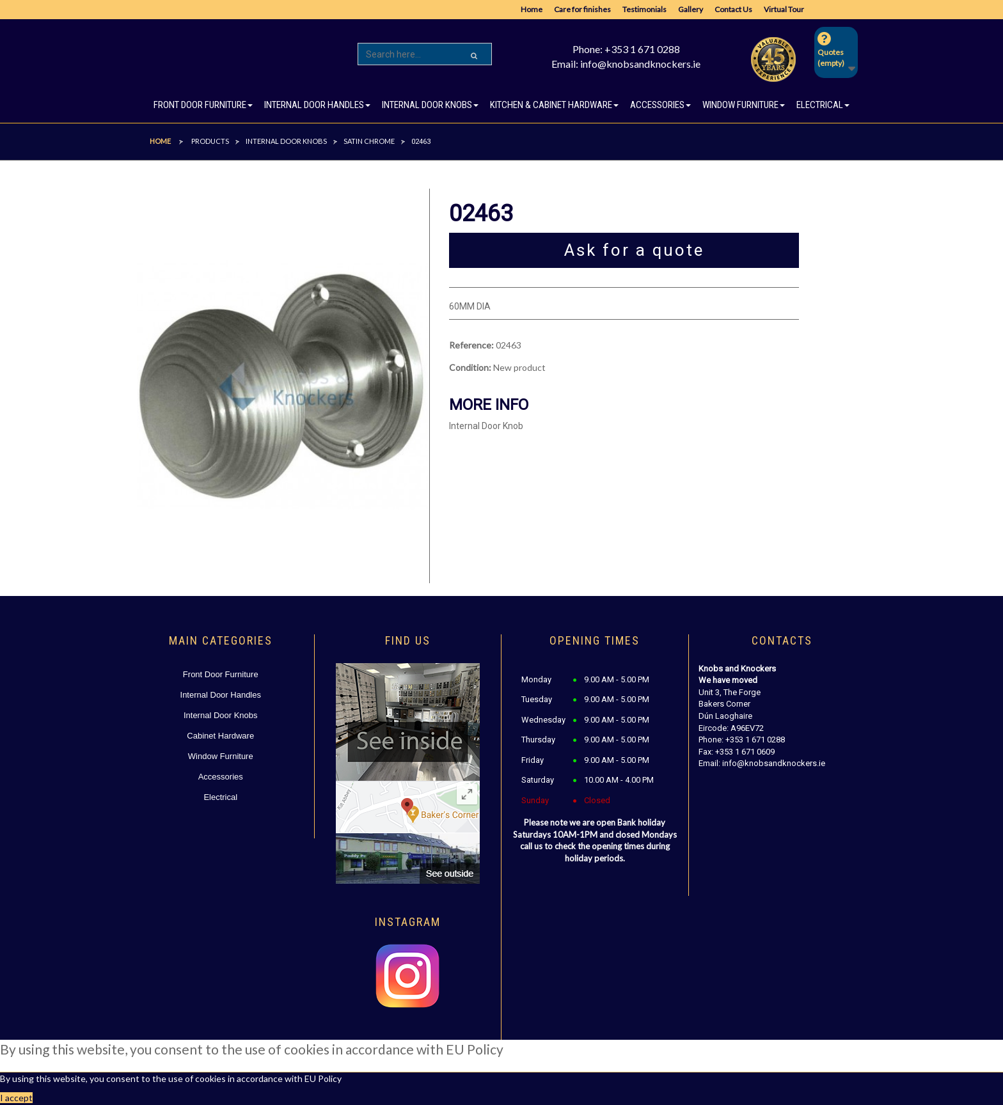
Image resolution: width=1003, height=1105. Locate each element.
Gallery (690, 9)
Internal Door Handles (220, 695)
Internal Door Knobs (221, 715)
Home (531, 9)
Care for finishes (582, 9)
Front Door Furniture (220, 674)
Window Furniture (220, 756)
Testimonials (644, 9)
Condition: (470, 367)
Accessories (220, 776)
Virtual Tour (784, 9)
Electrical (220, 797)
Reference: (471, 345)
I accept (16, 1097)
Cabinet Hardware (220, 736)
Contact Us (733, 9)
